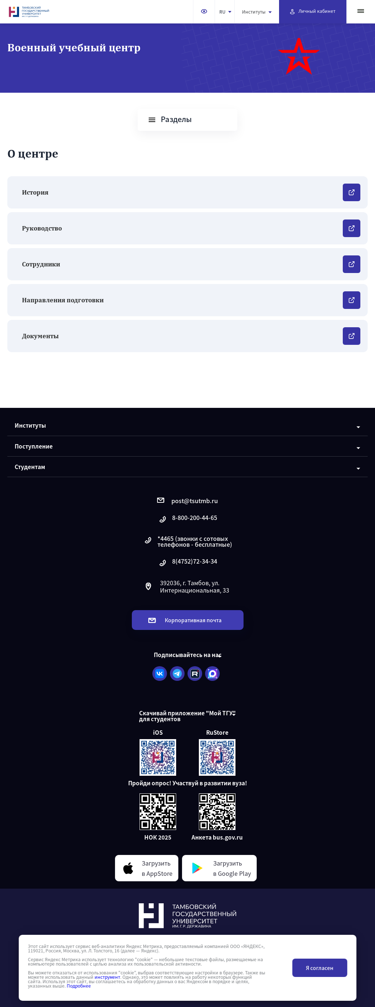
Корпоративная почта (185, 620)
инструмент (107, 977)
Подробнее (79, 986)
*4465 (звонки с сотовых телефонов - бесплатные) (187, 541)
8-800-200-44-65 (187, 519)
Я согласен (319, 967)
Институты (257, 11)
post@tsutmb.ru (187, 501)
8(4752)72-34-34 (187, 563)
